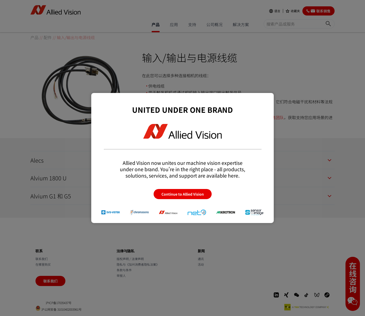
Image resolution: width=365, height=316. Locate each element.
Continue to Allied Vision (182, 194)
